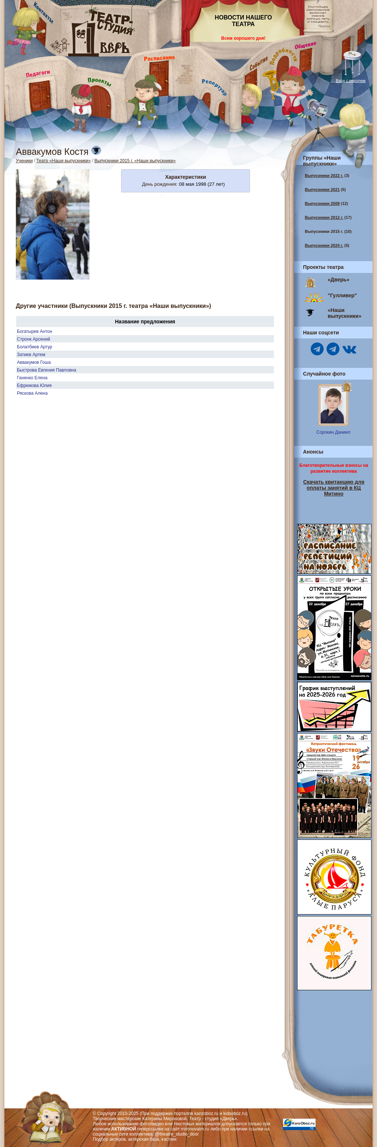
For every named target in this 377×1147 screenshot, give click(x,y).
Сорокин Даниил (333, 432)
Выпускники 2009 (322, 203)
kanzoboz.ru (206, 1113)
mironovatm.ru (195, 1129)
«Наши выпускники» (345, 313)
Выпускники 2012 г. (324, 217)
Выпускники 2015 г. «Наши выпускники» (135, 160)
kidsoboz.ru (234, 1113)
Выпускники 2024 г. (324, 245)
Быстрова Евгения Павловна (46, 370)
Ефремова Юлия (34, 385)
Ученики (24, 160)
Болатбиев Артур (34, 346)
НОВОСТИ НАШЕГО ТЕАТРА (243, 20)
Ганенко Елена (32, 377)
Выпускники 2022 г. (324, 175)
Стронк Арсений (33, 339)
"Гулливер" (342, 295)
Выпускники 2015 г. (324, 231)
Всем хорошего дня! (243, 38)
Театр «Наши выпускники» (63, 160)
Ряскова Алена (32, 393)
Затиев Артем (31, 354)
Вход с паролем (351, 80)
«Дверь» (338, 280)
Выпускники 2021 (322, 189)
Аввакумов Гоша (34, 362)
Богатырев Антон (34, 331)
